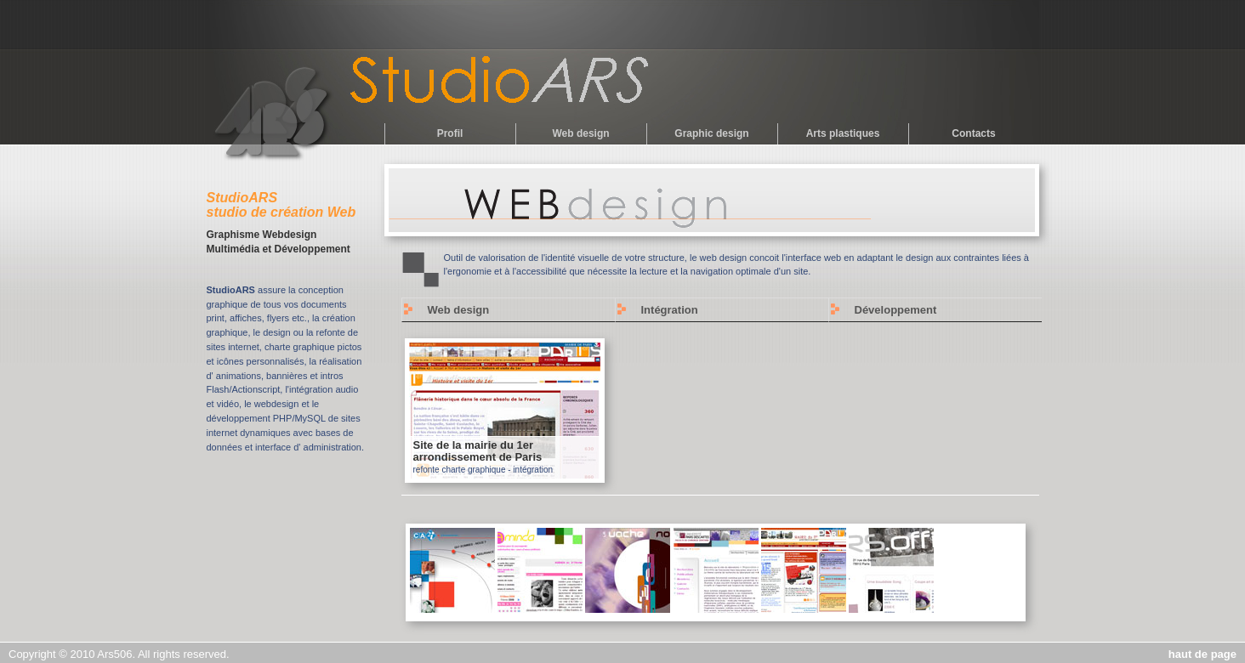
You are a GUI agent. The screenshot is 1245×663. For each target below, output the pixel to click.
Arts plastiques (843, 133)
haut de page (1202, 654)
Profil (450, 133)
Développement (896, 309)
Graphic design (711, 133)
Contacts (973, 133)
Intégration (669, 309)
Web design (580, 133)
